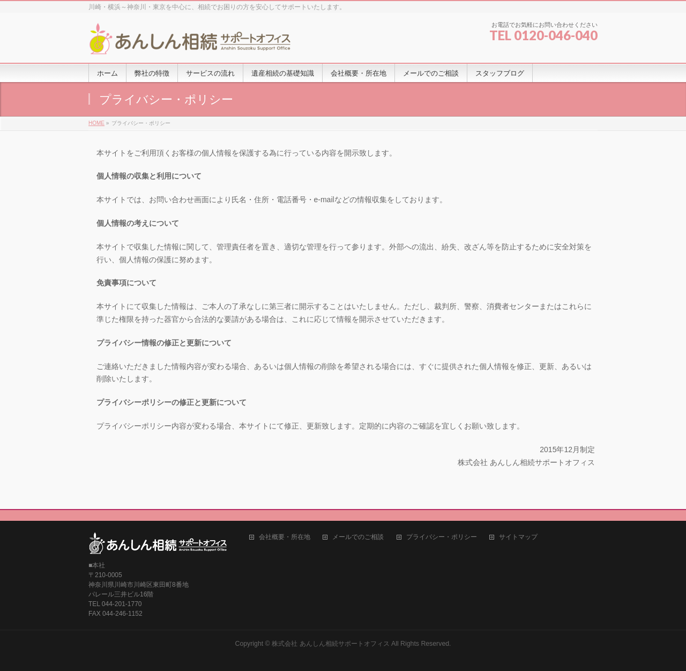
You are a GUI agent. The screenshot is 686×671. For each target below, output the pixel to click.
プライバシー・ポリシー (441, 537)
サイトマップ (518, 537)
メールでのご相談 (358, 537)
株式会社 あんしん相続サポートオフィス (330, 643)
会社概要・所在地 (284, 537)
